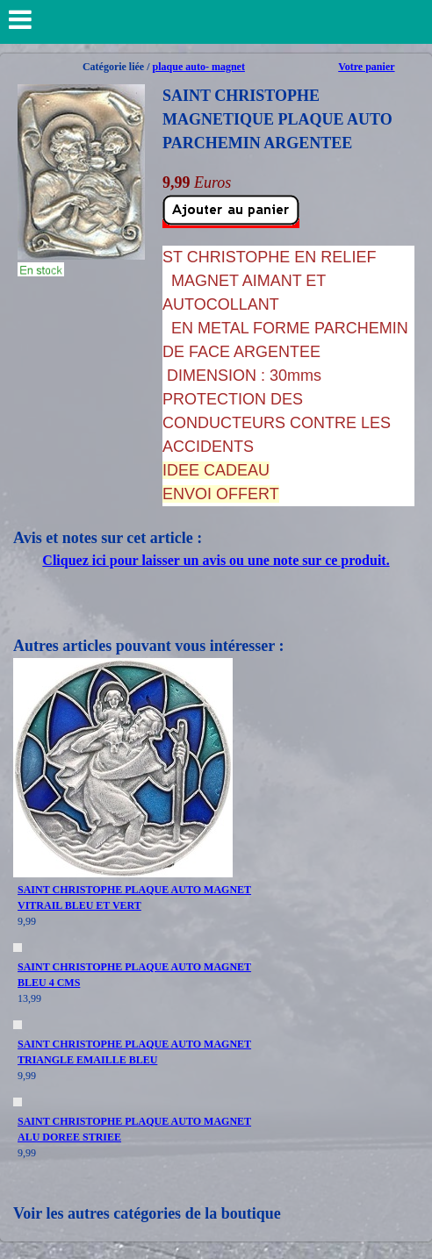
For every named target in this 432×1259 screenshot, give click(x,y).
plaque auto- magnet (199, 67)
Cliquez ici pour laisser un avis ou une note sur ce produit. (215, 560)
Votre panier (366, 67)
